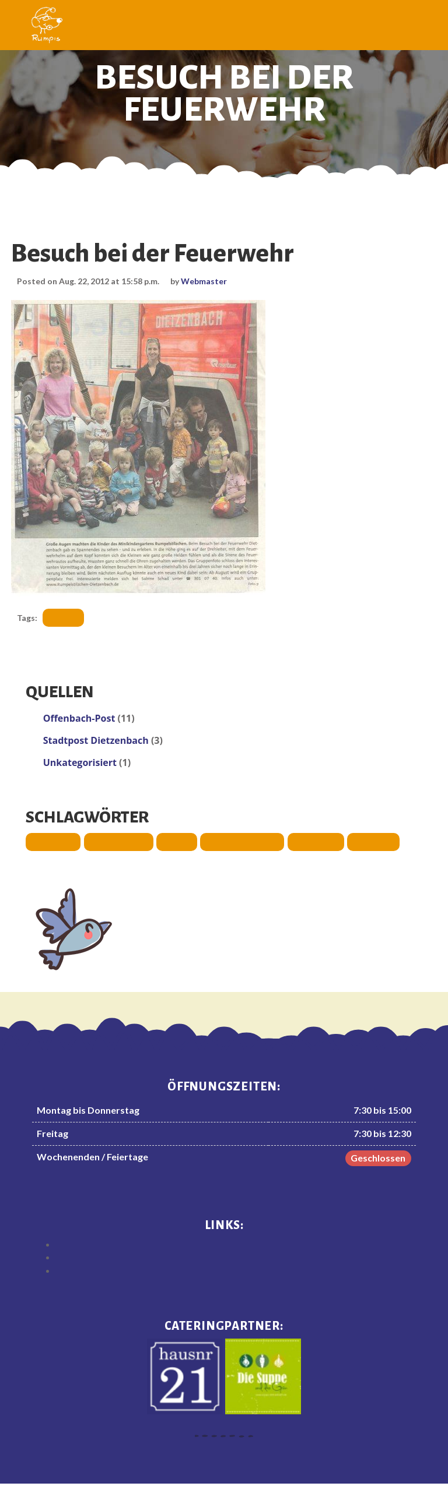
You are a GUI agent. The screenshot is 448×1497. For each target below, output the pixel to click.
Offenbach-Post (82, 717)
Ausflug (69, 617)
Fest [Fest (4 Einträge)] (174, 840)
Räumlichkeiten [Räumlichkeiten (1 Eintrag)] (237, 840)
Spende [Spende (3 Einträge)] (365, 840)
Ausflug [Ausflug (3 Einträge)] (52, 840)
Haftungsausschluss (236, 1243)
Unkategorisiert (82, 761)
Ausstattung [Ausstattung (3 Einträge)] (116, 840)
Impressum (236, 1256)
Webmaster (211, 280)
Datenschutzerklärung (236, 1269)
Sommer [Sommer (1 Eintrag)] (309, 840)
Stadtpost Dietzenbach (98, 739)
